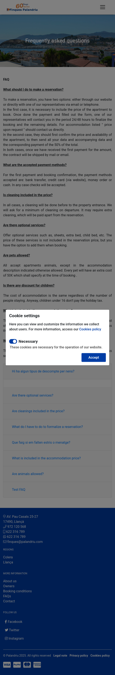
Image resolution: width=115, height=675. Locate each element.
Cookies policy (90, 329)
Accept (93, 357)
